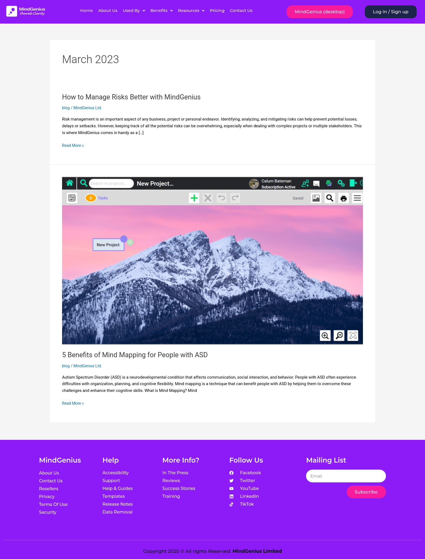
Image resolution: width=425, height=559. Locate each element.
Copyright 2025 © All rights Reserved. (212, 551)
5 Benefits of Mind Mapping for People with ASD (137, 355)
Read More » (73, 145)
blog (66, 107)
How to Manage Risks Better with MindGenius (133, 97)
